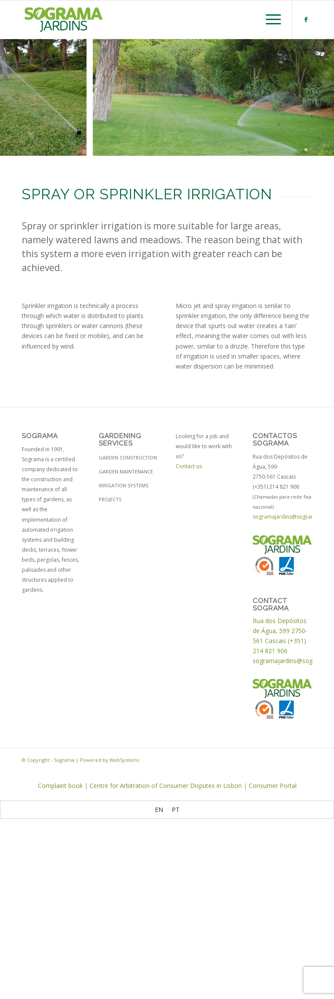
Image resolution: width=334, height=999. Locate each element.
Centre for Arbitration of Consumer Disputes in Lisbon (166, 785)
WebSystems (124, 760)
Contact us (189, 466)
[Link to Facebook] (305, 19)
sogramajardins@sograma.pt (289, 516)
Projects (110, 499)
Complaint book (60, 785)
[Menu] (269, 19)
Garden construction (128, 457)
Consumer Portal (273, 785)
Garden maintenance (126, 471)
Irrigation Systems (123, 485)
